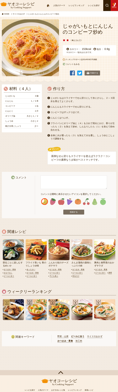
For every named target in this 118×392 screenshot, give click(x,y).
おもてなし (8, 273)
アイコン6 (86, 201)
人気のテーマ (59, 5)
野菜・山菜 (62, 336)
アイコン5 (78, 201)
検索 (107, 5)
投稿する (74, 212)
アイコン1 (45, 201)
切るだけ (76, 276)
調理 (111, 273)
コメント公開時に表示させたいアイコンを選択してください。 (72, 194)
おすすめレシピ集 (58, 391)
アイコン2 (53, 201)
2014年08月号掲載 (90, 59)
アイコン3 (61, 201)
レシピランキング (76, 5)
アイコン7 (95, 201)
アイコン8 (103, 201)
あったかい (31, 270)
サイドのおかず (95, 336)
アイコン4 (70, 201)
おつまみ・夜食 (10, 270)
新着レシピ (89, 391)
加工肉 (78, 341)
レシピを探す (94, 5)
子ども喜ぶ (54, 276)
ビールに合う (9, 276)
